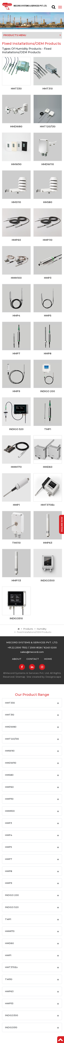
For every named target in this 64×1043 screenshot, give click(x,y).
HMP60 (9, 787)
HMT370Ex (11, 967)
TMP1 (8, 919)
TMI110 (8, 979)
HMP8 (8, 871)
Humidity (41, 629)
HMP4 (8, 835)
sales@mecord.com (32, 652)
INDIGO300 (11, 1015)
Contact (32, 659)
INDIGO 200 (12, 895)
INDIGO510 (11, 1027)
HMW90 (10, 750)
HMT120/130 (12, 738)
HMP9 (8, 883)
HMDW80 (10, 726)
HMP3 (8, 823)
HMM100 (10, 811)
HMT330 (10, 702)
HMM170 (10, 931)
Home (48, 659)
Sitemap (20, 676)
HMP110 (9, 798)
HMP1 (8, 955)
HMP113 (9, 1003)
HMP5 (8, 847)
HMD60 (9, 943)
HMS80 (9, 774)
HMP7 (8, 859)
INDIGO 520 (12, 907)
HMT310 (9, 714)
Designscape (53, 676)
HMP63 (9, 991)
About (16, 659)
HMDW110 (10, 762)
